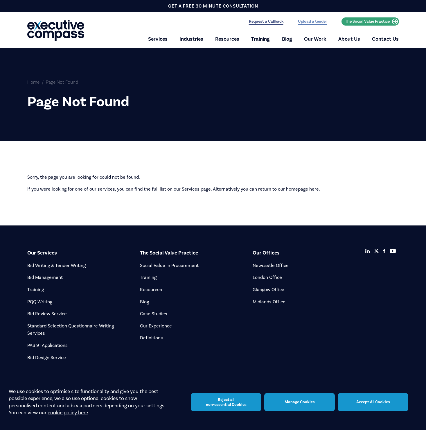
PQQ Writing (39, 301)
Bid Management (45, 277)
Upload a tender (312, 21)
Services (158, 39)
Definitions (151, 338)
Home (33, 82)
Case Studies (153, 313)
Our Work (315, 39)
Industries (191, 39)
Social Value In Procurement (169, 265)
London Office (267, 277)
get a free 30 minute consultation (213, 6)
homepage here (302, 189)
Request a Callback (266, 21)
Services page (196, 189)
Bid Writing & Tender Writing (56, 265)
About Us (349, 39)
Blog (287, 39)
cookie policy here (68, 416)
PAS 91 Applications (47, 345)
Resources (227, 39)
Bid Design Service (46, 357)
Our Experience (156, 326)
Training (260, 39)
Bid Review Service (47, 313)
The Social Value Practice (371, 21)
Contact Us (385, 39)
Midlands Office (269, 301)
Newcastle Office (271, 265)
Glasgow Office (268, 289)
